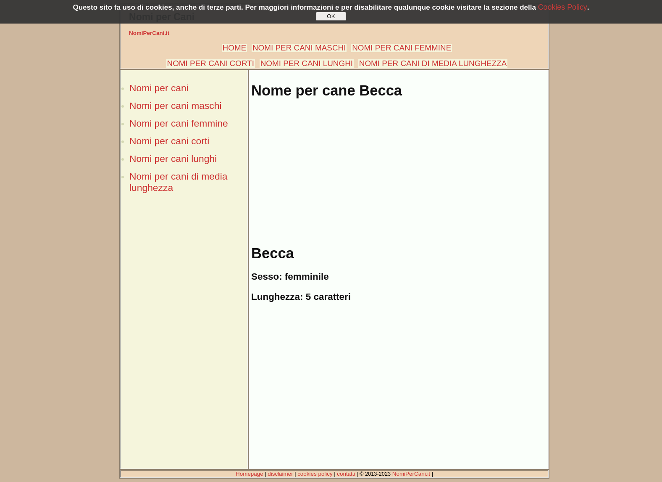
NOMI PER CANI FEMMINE (401, 47)
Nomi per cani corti (169, 140)
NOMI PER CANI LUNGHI (306, 63)
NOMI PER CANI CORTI (210, 63)
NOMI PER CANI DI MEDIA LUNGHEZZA (433, 63)
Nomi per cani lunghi (173, 158)
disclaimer (280, 474)
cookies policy (315, 474)
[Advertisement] (184, 342)
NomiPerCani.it (149, 33)
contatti (346, 474)
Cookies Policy (562, 7)
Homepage (249, 474)
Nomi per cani (159, 87)
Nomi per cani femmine (178, 123)
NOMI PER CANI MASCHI (299, 47)
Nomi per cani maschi (175, 105)
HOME (235, 47)
